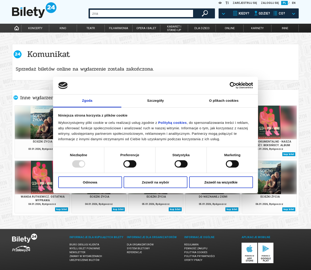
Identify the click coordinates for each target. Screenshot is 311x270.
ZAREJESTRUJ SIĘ (245, 3)
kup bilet (288, 154)
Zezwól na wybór (155, 182)
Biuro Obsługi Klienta (84, 244)
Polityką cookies (172, 123)
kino (63, 28)
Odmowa (90, 182)
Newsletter (77, 252)
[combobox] (141, 13)
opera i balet (146, 28)
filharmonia (118, 28)
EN (294, 3)
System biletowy (138, 248)
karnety (257, 28)
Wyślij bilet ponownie (84, 248)
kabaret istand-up (174, 28)
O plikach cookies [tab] (223, 100)
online (230, 28)
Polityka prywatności (199, 256)
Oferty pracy (193, 260)
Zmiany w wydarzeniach (85, 256)
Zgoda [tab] (87, 100)
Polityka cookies (195, 252)
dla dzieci (201, 28)
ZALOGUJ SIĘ (270, 3)
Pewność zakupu (195, 248)
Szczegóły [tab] (155, 100)
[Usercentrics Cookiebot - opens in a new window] (233, 85)
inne (285, 28)
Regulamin (191, 244)
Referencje (134, 252)
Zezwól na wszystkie (221, 182)
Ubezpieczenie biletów (84, 260)
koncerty (35, 28)
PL (284, 3)
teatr (91, 28)
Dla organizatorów (140, 244)
